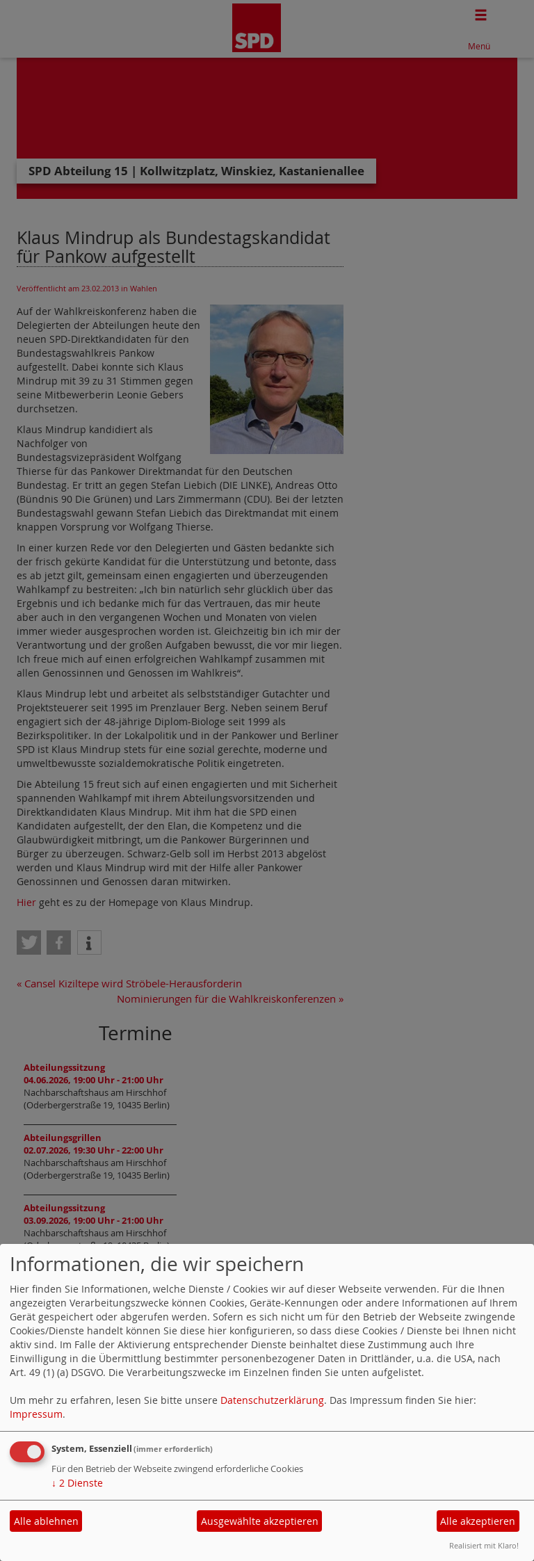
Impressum (36, 1414)
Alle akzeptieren (477, 1521)
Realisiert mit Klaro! (484, 1545)
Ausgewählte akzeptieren (259, 1521)
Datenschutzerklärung (272, 1400)
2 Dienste (77, 1482)
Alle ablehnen (46, 1521)
